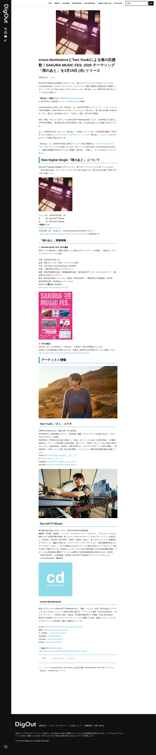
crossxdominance (55, 636)
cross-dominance (58, 658)
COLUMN (65, 3)
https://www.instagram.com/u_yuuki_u (62, 462)
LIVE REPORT (89, 3)
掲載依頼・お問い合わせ (95, 726)
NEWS (56, 3)
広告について (76, 726)
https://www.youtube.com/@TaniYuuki (61, 465)
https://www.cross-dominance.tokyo (69, 627)
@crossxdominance (58, 633)
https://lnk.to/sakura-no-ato (49, 228)
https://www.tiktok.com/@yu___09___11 (60, 455)
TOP (50, 3)
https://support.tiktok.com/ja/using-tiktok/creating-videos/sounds (64, 353)
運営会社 (42, 726)
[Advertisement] (78, 688)
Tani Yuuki (70, 658)
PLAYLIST (118, 3)
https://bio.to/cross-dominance (56, 630)
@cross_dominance (54, 642)
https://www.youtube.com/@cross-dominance (58, 234)
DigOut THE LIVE (104, 3)
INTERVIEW (76, 3)
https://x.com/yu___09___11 (51, 458)
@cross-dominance (55, 639)
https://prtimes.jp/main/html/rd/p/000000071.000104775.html (63, 651)
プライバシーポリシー (59, 726)
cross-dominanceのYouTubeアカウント (70, 135)
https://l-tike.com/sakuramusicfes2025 (54, 287)
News (52, 77)
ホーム (41, 667)
